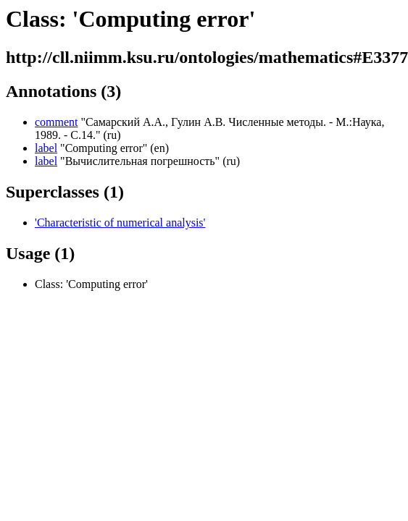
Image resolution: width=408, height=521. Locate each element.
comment (56, 122)
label (46, 148)
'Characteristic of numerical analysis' (120, 222)
